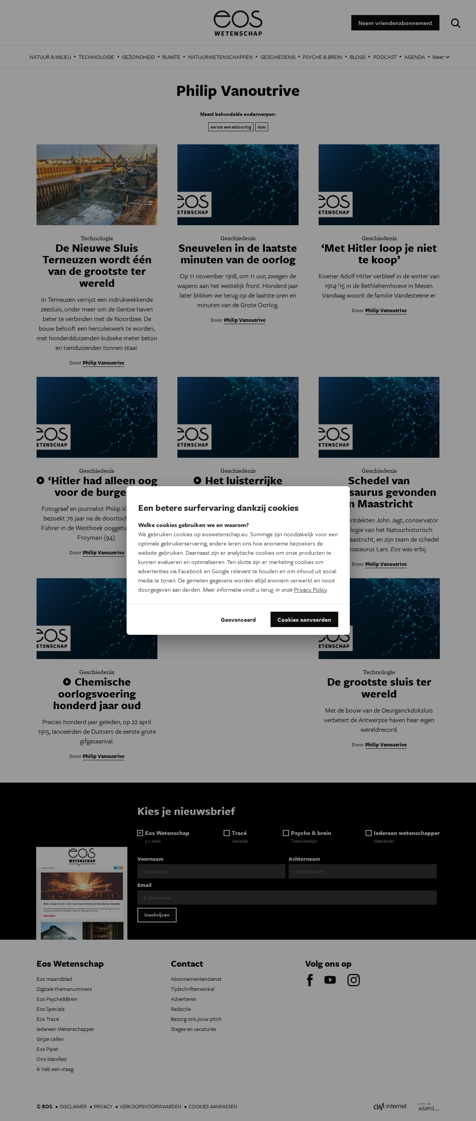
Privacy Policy (310, 589)
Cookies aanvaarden (304, 619)
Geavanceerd (238, 619)
